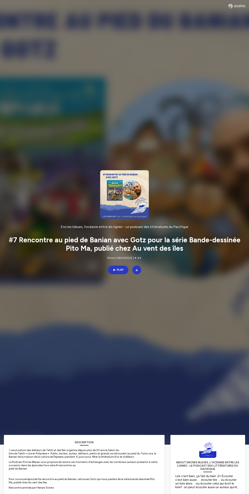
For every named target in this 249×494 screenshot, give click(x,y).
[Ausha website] (236, 6)
